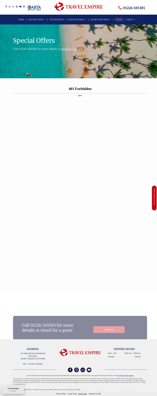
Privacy (58, 394)
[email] (9, 7)
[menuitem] (22, 19)
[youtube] (20, 7)
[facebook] (6, 7)
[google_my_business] (16, 7)
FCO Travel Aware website (125, 375)
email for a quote (71, 49)
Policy (64, 394)
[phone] (13, 7)
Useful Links (82, 394)
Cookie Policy (72, 394)
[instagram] (23, 7)
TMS (99, 394)
